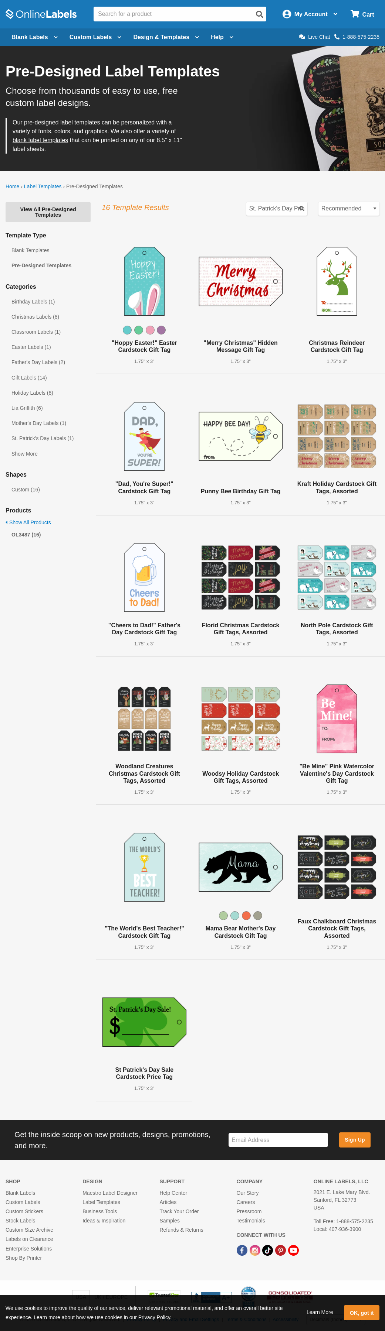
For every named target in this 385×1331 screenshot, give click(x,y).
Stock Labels (20, 1221)
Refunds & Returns (181, 1230)
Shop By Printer (24, 1258)
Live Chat (314, 37)
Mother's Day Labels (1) (38, 423)
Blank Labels (20, 1193)
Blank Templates (30, 250)
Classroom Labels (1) (36, 332)
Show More (24, 454)
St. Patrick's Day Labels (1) (42, 438)
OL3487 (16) (26, 535)
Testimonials (251, 1221)
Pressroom (249, 1211)
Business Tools (99, 1211)
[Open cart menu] (362, 14)
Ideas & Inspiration (103, 1221)
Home (12, 186)
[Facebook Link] (243, 1250)
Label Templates (43, 186)
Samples (169, 1221)
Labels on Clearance (29, 1239)
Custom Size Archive (29, 1230)
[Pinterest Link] (281, 1250)
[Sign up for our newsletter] (278, 1140)
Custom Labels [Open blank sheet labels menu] (96, 37)
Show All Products (28, 522)
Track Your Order (179, 1211)
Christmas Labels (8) (35, 317)
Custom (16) (25, 490)
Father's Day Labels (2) (38, 362)
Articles (167, 1202)
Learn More (320, 1312)
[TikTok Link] (268, 1250)
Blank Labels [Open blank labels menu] (34, 37)
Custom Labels (23, 1202)
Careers (246, 1202)
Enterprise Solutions (29, 1249)
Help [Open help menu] (222, 37)
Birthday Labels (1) (33, 302)
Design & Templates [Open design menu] (166, 37)
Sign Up (355, 1140)
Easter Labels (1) (31, 347)
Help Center (173, 1193)
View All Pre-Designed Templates (48, 211)
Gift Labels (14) (29, 378)
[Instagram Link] (256, 1250)
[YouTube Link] (293, 1250)
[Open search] (259, 14)
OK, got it (362, 1313)
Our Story (248, 1193)
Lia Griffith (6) (27, 408)
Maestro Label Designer (110, 1193)
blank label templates (40, 140)
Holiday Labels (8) (32, 393)
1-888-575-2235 (356, 37)
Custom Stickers (24, 1211)
